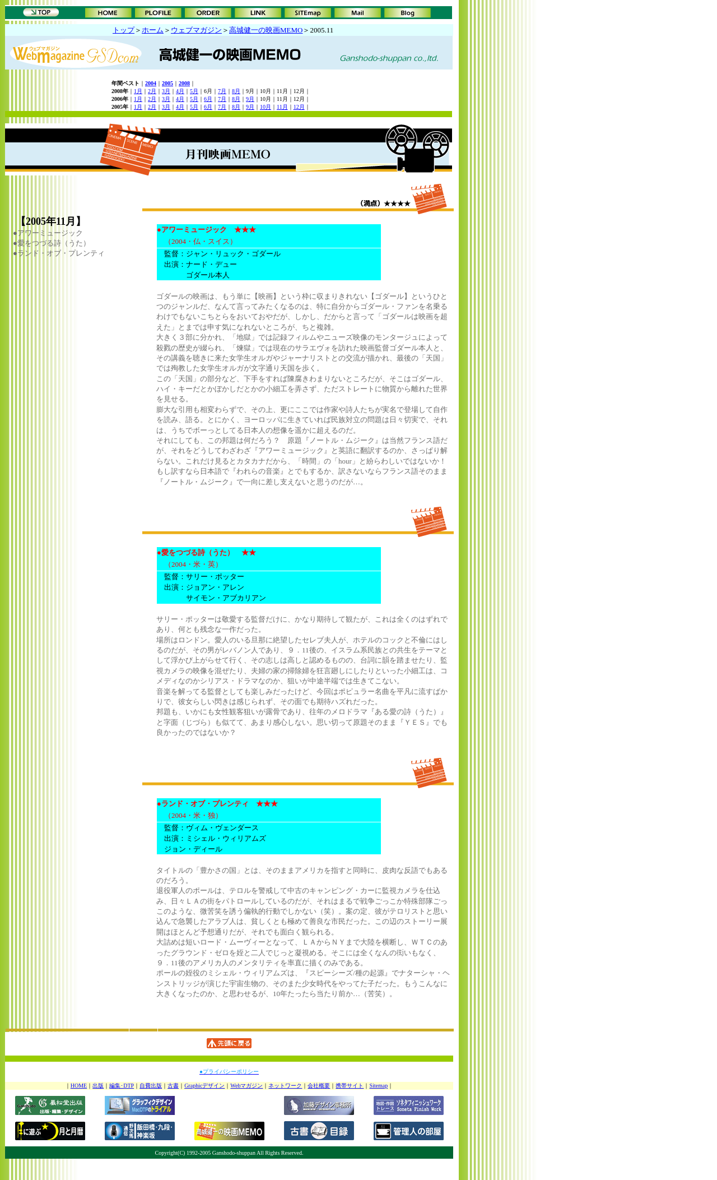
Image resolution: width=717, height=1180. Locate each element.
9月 (250, 99)
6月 (208, 99)
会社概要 (319, 1085)
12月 (299, 107)
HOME (79, 1085)
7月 (222, 91)
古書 (173, 1085)
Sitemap (378, 1085)
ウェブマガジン (196, 30)
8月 (236, 91)
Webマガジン (246, 1085)
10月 (265, 107)
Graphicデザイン (204, 1085)
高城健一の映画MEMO (265, 30)
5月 (194, 91)
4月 (180, 91)
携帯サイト (350, 1085)
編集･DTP (121, 1085)
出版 (98, 1085)
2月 (152, 91)
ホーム (153, 30)
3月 (166, 91)
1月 (138, 91)
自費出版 (150, 1085)
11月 (282, 107)
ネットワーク (285, 1085)
